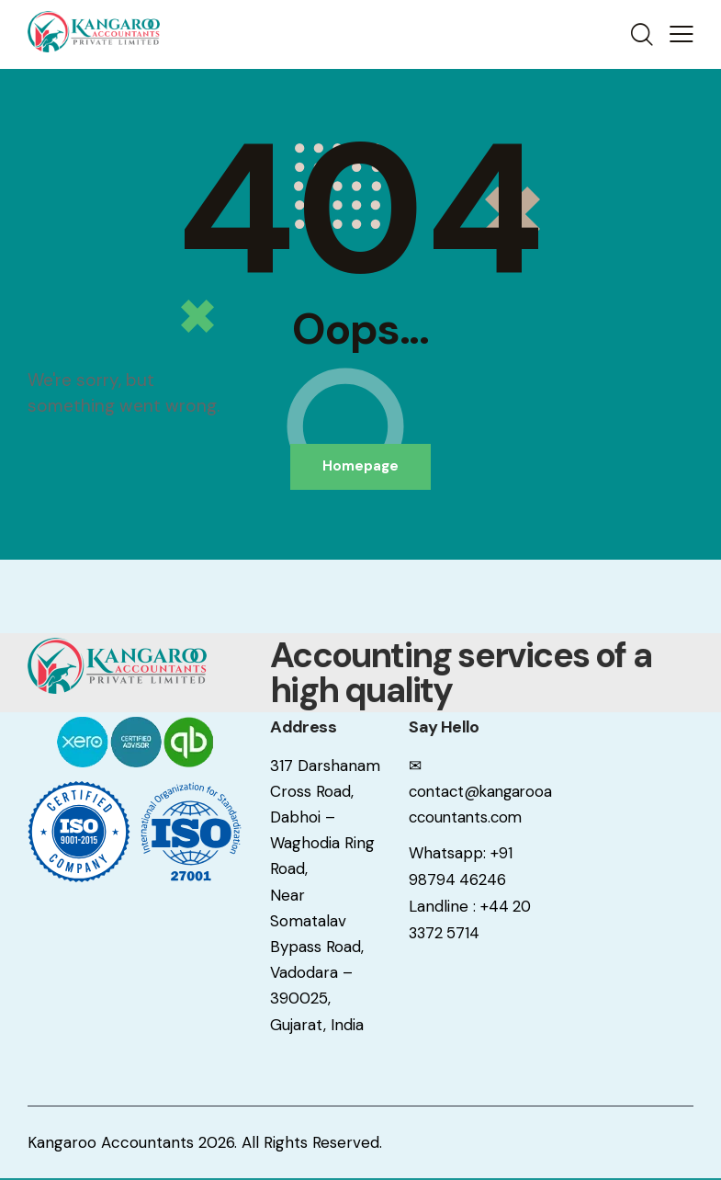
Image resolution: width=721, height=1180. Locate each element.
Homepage (360, 467)
